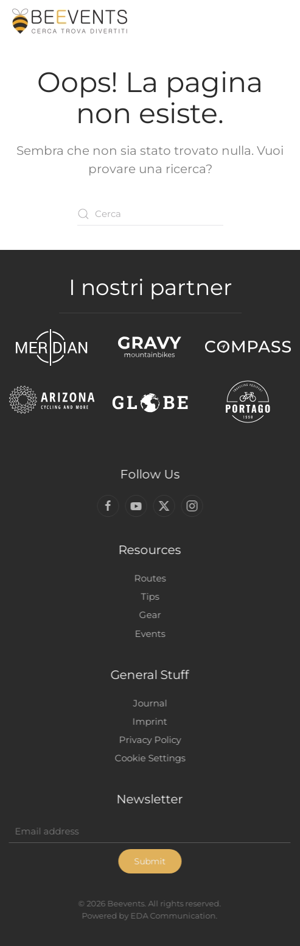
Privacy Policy (149, 739)
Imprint (148, 721)
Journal (149, 703)
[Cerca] (150, 214)
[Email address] (149, 831)
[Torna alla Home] (70, 21)
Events (149, 633)
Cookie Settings (149, 758)
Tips (149, 596)
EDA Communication (172, 915)
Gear (149, 615)
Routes (149, 578)
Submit (148, 861)
